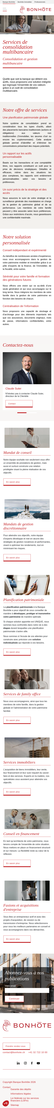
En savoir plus (13, 482)
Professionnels (39, 2)
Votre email (10, 986)
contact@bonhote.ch (14, 1052)
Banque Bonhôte (9, 2)
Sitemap (14, 1105)
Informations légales (20, 1094)
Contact (12, 404)
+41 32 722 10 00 (37, 1052)
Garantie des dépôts (20, 1089)
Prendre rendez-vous (15, 1046)
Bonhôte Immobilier (25, 2)
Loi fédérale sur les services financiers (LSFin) (24, 1099)
